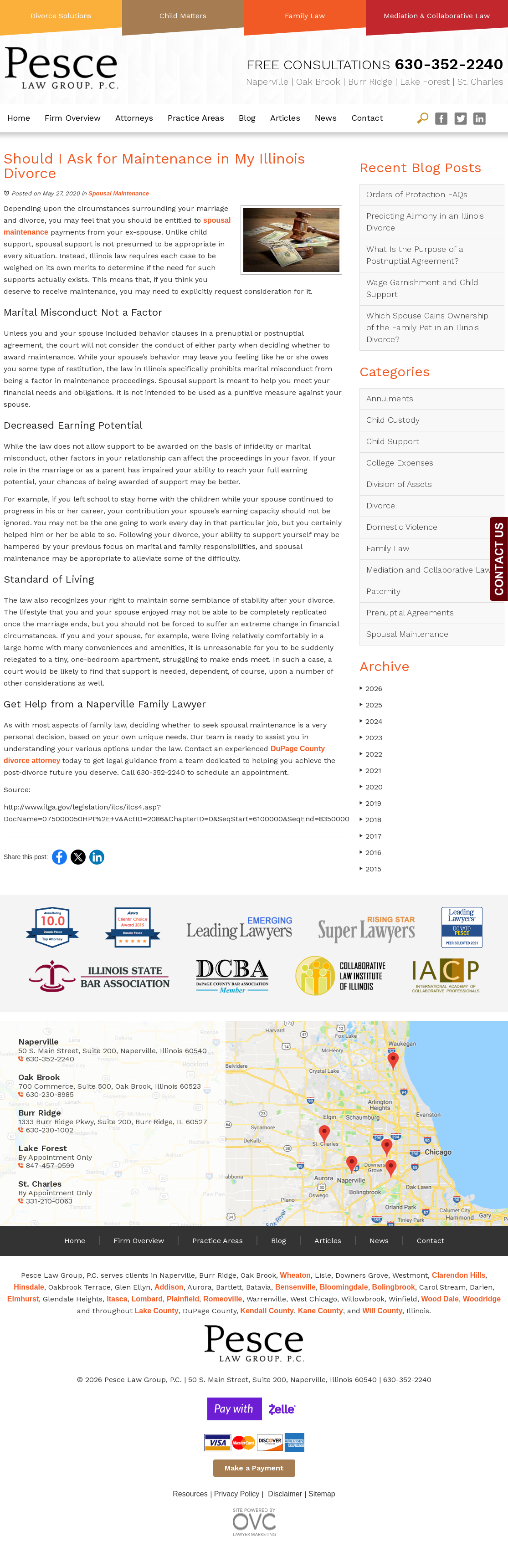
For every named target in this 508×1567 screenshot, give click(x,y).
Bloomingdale (344, 1287)
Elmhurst (23, 1299)
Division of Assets (399, 484)
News (326, 118)
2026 (370, 688)
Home (18, 118)
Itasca (117, 1299)
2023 (370, 737)
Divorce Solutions (61, 15)
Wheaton (295, 1275)
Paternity (383, 591)
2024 (371, 721)
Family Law (305, 15)
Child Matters (182, 15)
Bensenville (295, 1287)
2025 (370, 705)
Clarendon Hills (458, 1275)
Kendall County (267, 1311)
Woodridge (482, 1299)
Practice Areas (196, 118)
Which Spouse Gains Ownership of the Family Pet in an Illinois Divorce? (427, 327)
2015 (370, 869)
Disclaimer (285, 1494)
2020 (371, 787)
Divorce (380, 505)
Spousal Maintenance (118, 193)
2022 (370, 754)
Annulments (389, 398)
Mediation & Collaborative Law (437, 15)
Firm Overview (73, 118)
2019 (370, 803)
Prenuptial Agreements (410, 612)
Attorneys (134, 118)
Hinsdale (29, 1287)
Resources (190, 1494)
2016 (370, 852)
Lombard (147, 1299)
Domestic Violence (401, 527)
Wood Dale (440, 1299)
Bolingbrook (393, 1287)
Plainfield (183, 1299)
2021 (370, 770)
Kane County (320, 1311)
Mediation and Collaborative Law (429, 569)
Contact (367, 118)
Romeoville (222, 1299)
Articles (285, 118)
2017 (370, 836)
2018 (370, 819)
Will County (383, 1311)
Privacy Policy (237, 1494)
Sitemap (321, 1494)
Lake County (157, 1311)
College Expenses (399, 462)
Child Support (392, 441)
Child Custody (393, 420)
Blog (247, 118)
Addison (169, 1287)
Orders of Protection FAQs (416, 194)
